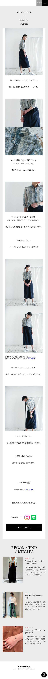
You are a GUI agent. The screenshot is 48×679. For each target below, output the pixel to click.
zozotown (31, 357)
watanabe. (30, 489)
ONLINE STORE (44, 674)
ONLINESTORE (39, 3)
